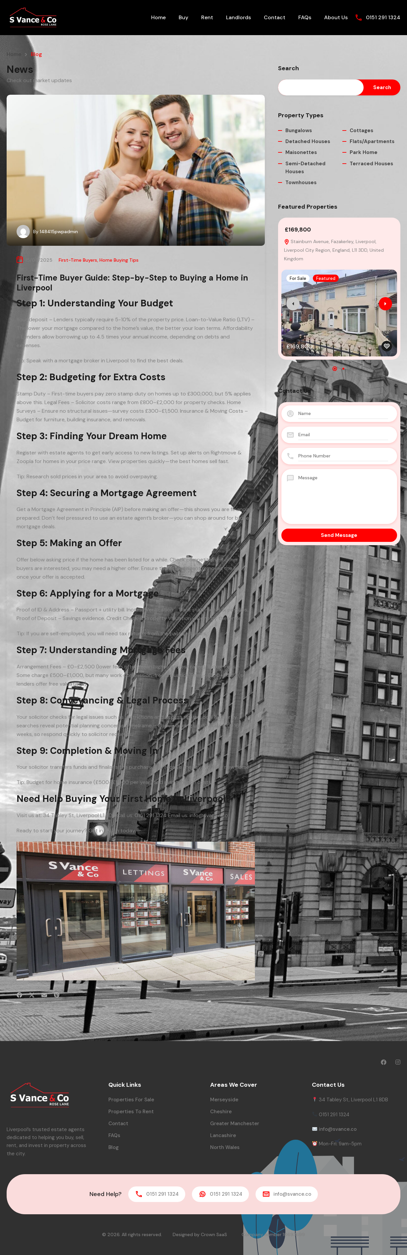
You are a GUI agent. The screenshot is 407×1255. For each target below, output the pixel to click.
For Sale (298, 278)
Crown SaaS (214, 1234)
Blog (113, 1147)
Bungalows (298, 130)
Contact (274, 17)
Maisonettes (301, 152)
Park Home (364, 152)
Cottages (361, 130)
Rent (207, 17)
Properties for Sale (131, 1099)
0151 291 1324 (383, 17)
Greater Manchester (234, 1123)
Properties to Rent (131, 1111)
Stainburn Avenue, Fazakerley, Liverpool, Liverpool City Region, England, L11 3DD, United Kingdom (334, 250)
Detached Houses (307, 141)
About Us (336, 17)
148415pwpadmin (59, 232)
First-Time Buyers (78, 260)
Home (158, 17)
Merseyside (224, 1099)
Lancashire (223, 1135)
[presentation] (293, 303)
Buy (183, 17)
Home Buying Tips (119, 260)
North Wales (225, 1147)
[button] (334, 368)
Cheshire (221, 1111)
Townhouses (301, 182)
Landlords (238, 17)
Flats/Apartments (372, 141)
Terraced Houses (371, 163)
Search (288, 68)
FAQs (304, 17)
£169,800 (298, 229)
